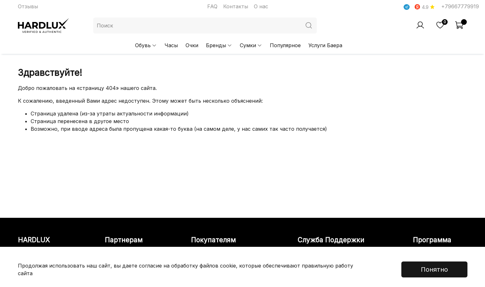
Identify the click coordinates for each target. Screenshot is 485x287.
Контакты (235, 6)
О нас (261, 6)
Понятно (434, 269)
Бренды (219, 45)
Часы (171, 45)
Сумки (251, 45)
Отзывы (28, 6)
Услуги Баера (325, 45)
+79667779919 (460, 6)
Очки (192, 45)
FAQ (212, 6)
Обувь (146, 45)
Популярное (285, 45)
